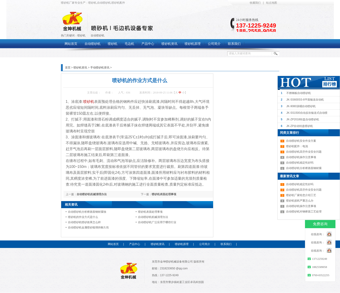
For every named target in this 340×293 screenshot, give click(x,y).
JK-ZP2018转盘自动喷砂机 (302, 119)
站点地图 (271, 2)
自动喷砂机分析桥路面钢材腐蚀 (87, 211)
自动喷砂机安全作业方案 (301, 140)
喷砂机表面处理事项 (164, 194)
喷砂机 (81, 35)
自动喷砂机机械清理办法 (92, 194)
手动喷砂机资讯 (99, 67)
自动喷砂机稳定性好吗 (299, 162)
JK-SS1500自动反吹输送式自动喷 (306, 112)
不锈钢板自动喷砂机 (298, 93)
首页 (68, 67)
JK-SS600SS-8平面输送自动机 (305, 99)
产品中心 (134, 244)
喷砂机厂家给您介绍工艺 (301, 195)
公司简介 (204, 244)
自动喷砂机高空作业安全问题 (304, 151)
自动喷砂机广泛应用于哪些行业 (157, 222)
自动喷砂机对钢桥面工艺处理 (304, 211)
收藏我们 (255, 2)
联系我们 (226, 244)
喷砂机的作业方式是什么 (83, 217)
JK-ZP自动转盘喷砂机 (299, 126)
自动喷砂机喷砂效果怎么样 (84, 222)
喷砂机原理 (182, 244)
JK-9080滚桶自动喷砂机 (301, 106)
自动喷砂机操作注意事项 (301, 157)
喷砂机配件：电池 (297, 146)
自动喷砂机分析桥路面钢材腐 (304, 168)
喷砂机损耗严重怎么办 (299, 200)
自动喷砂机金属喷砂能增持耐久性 (88, 227)
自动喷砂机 (97, 35)
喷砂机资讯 (80, 67)
